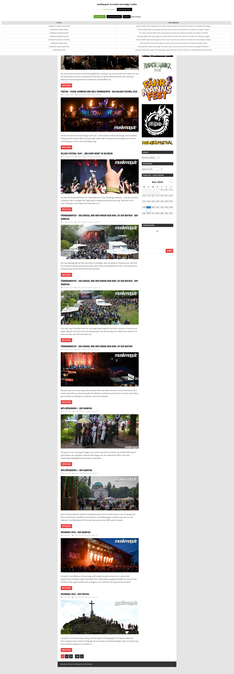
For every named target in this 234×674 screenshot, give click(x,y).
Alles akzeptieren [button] (99, 16)
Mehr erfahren (136, 16)
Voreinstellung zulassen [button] (124, 9)
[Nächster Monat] (171, 182)
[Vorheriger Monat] (144, 182)
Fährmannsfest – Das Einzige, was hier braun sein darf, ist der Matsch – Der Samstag (97, 286)
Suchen (169, 251)
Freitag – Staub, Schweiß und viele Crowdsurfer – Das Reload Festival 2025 (97, 93)
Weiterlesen (66, 85)
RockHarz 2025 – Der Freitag (77, 601)
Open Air (98, 98)
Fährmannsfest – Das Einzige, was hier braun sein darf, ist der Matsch (97, 351)
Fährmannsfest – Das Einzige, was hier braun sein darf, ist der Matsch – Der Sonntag (97, 220)
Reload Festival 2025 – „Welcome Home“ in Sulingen (90, 157)
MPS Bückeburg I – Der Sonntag (78, 415)
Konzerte (91, 98)
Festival (84, 98)
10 (77, 663)
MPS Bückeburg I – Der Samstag (79, 477)
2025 (79, 98)
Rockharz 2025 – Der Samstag (78, 539)
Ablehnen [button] (126, 16)
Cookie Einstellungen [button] (108, 9)
